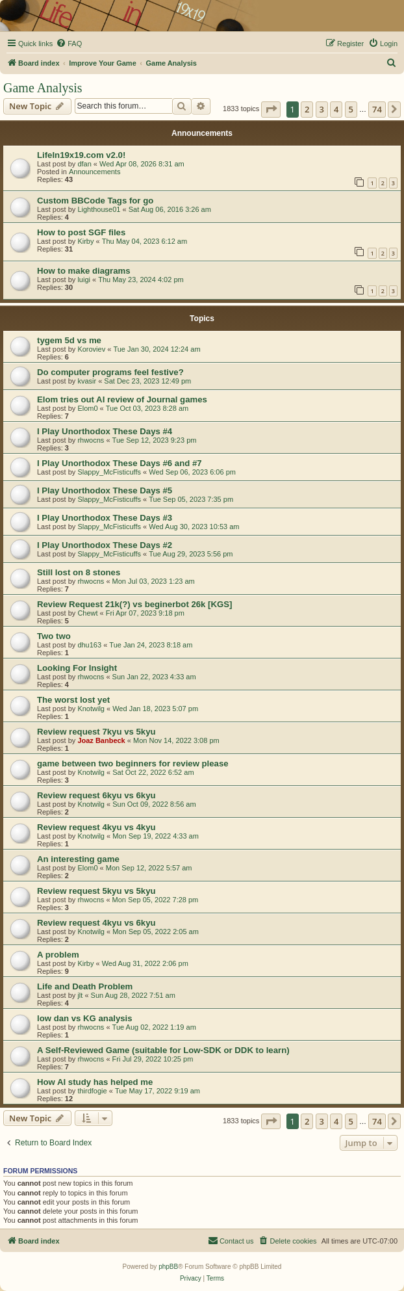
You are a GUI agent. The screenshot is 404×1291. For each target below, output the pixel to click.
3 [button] (322, 109)
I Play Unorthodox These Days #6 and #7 (119, 463)
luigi (83, 279)
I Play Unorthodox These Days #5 (104, 490)
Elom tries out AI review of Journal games (122, 399)
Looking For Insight (77, 668)
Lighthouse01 (98, 209)
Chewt (87, 613)
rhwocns (90, 440)
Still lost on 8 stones (78, 572)
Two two (54, 636)
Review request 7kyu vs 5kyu (96, 732)
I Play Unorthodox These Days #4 (104, 431)
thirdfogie (92, 1091)
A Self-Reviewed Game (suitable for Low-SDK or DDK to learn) (163, 1050)
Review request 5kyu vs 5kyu (96, 891)
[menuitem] (69, 43)
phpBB (168, 1266)
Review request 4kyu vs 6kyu (96, 923)
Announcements (95, 172)
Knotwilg (91, 708)
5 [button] (351, 109)
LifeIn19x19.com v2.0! (81, 155)
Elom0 (87, 408)
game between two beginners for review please (133, 763)
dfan (84, 164)
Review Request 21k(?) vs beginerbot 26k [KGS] (134, 604)
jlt (79, 995)
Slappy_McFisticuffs (109, 472)
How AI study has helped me (95, 1082)
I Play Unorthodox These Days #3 (104, 518)
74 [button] (377, 109)
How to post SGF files (81, 232)
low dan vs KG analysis (85, 1018)
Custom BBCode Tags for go (95, 200)
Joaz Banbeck (101, 740)
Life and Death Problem (85, 986)
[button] (271, 109)
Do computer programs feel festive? (110, 372)
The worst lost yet (73, 700)
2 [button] (307, 109)
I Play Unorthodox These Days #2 (104, 545)
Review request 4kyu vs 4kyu (96, 827)
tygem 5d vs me (69, 340)
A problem (58, 954)
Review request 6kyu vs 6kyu (96, 795)
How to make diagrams (84, 271)
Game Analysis (42, 88)
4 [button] (336, 109)
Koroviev (91, 349)
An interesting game (78, 859)
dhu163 (89, 645)
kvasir (86, 381)
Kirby (85, 241)
